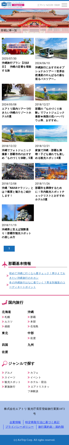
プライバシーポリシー (19, 426)
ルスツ (9, 321)
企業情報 (15, 422)
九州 (31, 345)
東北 (5, 333)
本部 (33, 321)
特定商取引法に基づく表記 (42, 422)
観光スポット (13, 382)
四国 (5, 345)
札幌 (7, 317)
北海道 (6, 312)
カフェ (34, 372)
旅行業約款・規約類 (51, 426)
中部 (31, 333)
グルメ (9, 372)
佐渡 (33, 338)
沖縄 (31, 312)
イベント (35, 377)
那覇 (33, 317)
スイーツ (10, 377)
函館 (7, 326)
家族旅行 (10, 386)
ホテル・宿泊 (38, 382)
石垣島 (34, 326)
